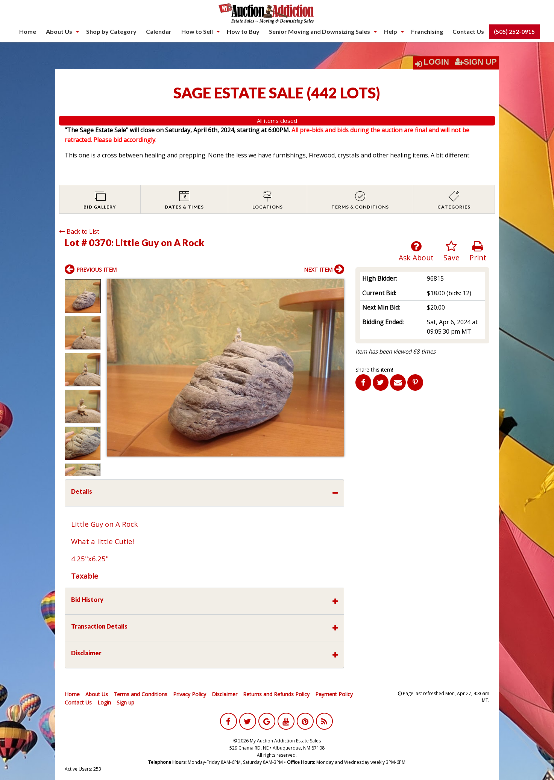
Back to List (79, 231)
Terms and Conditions (140, 694)
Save (451, 251)
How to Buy (243, 31)
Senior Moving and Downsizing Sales (319, 31)
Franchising (427, 31)
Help (390, 31)
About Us (59, 31)
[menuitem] (27, 31)
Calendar (159, 31)
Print (477, 251)
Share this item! (374, 369)
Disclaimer (224, 694)
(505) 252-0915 (514, 31)
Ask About (416, 251)
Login (436, 62)
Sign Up (476, 62)
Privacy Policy (189, 694)
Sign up (125, 702)
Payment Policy (334, 694)
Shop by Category (111, 31)
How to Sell (197, 31)
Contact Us (468, 31)
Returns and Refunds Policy (276, 694)
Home (27, 31)
